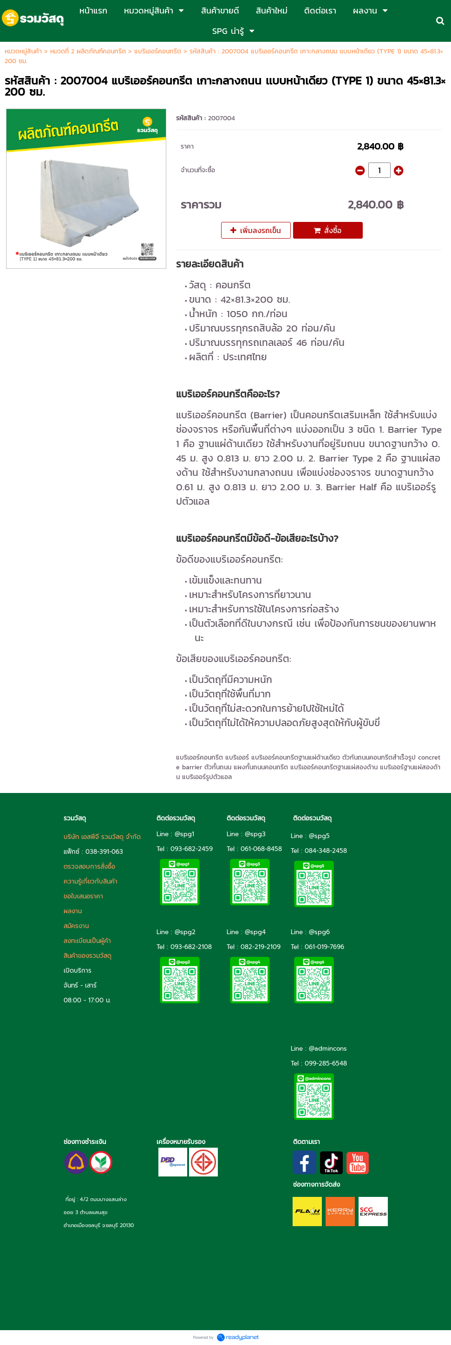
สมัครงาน (76, 926)
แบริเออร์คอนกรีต (157, 51)
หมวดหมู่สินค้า (23, 51)
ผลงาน (73, 911)
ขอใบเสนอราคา (83, 896)
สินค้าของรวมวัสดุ (87, 956)
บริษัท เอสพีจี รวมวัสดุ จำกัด (102, 837)
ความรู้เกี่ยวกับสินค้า (91, 881)
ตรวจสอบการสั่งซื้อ (89, 866)
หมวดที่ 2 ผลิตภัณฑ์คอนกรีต (88, 51)
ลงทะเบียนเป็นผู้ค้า (87, 941)
